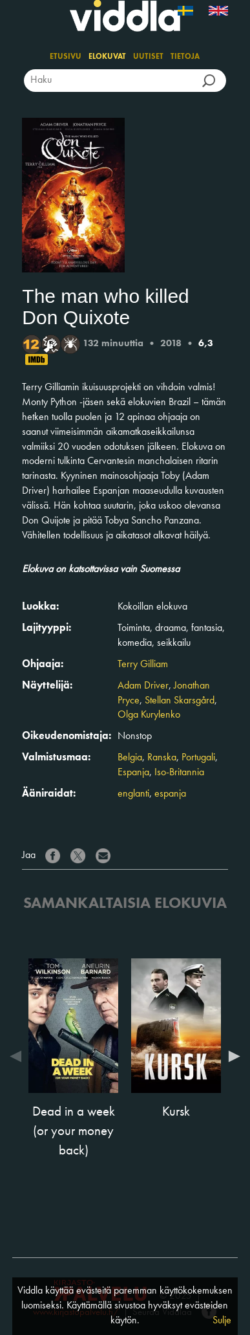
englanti (133, 794)
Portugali (198, 758)
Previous (19, 1056)
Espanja (133, 772)
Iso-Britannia (179, 772)
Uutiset (148, 57)
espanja (170, 794)
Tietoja (185, 57)
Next (231, 1056)
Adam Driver (143, 686)
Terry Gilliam (143, 664)
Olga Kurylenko (149, 715)
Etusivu (65, 57)
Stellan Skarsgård (179, 701)
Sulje (222, 1321)
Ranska (161, 758)
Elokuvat (107, 57)
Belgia (130, 758)
